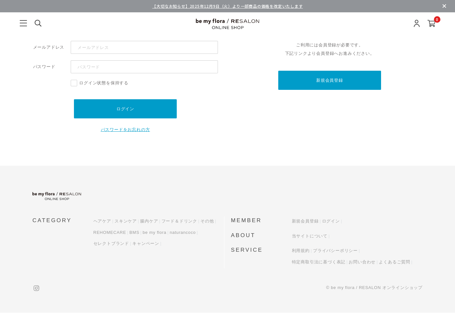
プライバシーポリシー (335, 250)
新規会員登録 (329, 80)
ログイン (331, 221)
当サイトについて (310, 236)
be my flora (154, 232)
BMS (134, 232)
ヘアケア (102, 221)
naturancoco (183, 232)
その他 (207, 221)
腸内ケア (149, 221)
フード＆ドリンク (179, 221)
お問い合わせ (362, 261)
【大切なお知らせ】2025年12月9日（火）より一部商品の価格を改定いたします (227, 6)
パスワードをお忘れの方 (125, 129)
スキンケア (125, 221)
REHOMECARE (109, 232)
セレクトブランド (111, 243)
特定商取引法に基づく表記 (319, 261)
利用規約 (301, 250)
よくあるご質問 (394, 261)
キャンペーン (145, 243)
